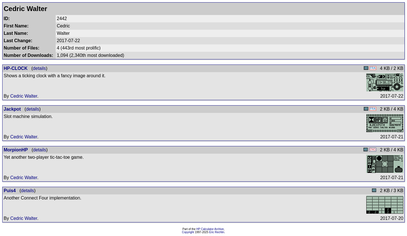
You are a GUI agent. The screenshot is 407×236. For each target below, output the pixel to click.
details (39, 68)
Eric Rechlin (216, 232)
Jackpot (12, 109)
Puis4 (10, 190)
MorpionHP (16, 149)
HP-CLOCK (15, 68)
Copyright (188, 232)
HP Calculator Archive (210, 229)
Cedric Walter (23, 96)
